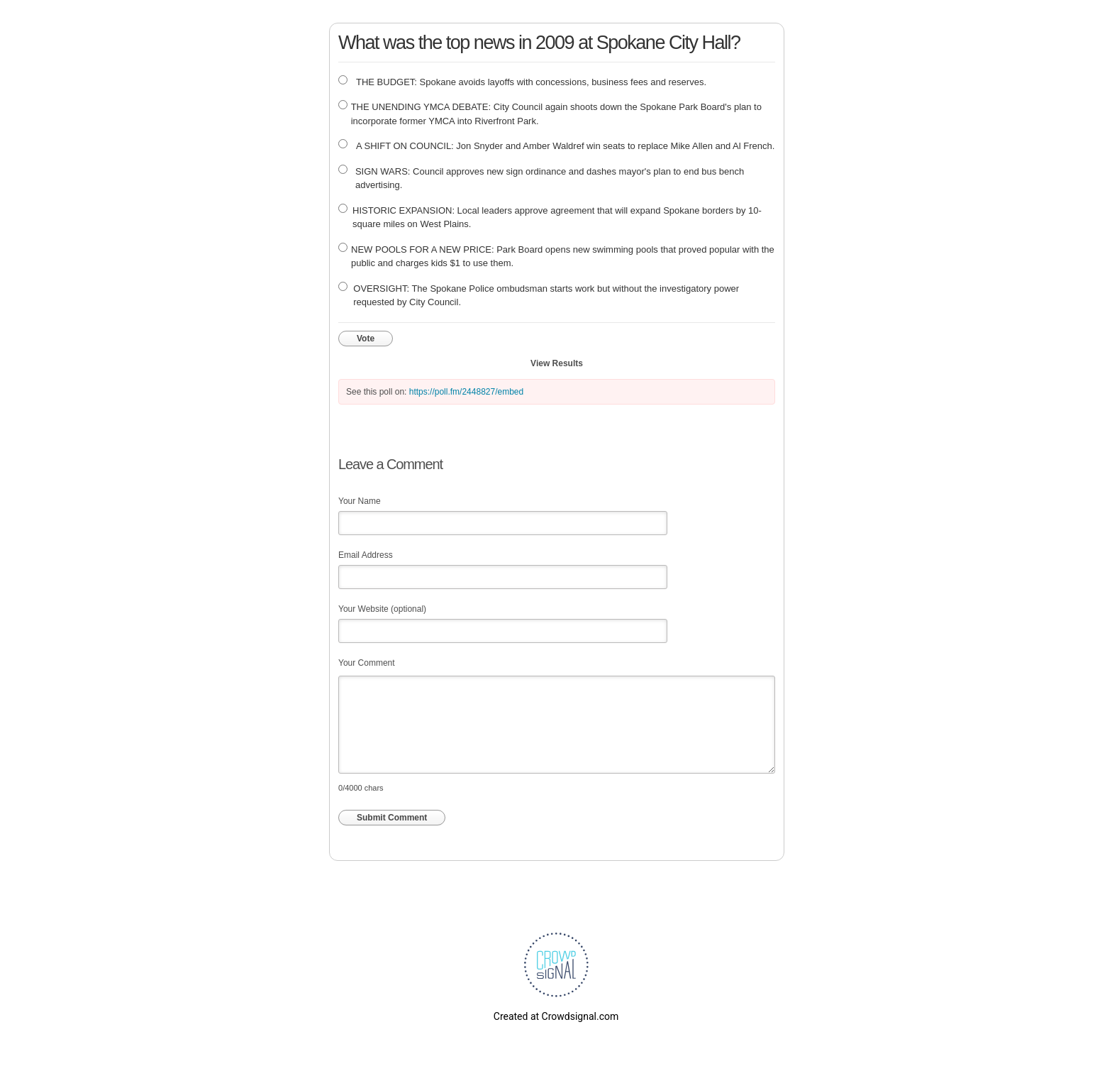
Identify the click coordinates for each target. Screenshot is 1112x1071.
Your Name (359, 501)
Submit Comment (392, 818)
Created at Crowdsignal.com (556, 1016)
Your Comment (366, 663)
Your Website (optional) (382, 609)
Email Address (365, 555)
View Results (556, 363)
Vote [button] (365, 339)
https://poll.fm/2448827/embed (466, 392)
